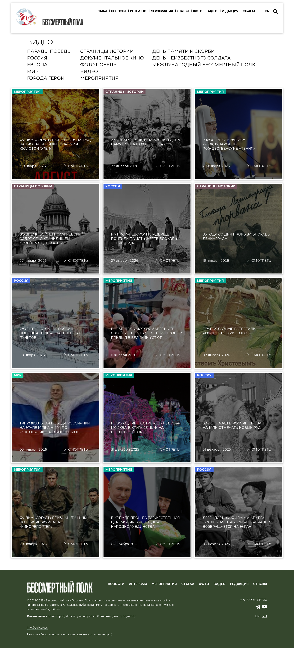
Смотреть (78, 166)
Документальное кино (112, 58)
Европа (37, 64)
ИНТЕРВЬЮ (138, 584)
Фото (197, 11)
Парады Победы (49, 51)
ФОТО (204, 584)
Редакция (230, 11)
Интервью (138, 11)
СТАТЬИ (187, 584)
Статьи (182, 11)
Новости (118, 11)
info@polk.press (37, 627)
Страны (249, 11)
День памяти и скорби (183, 51)
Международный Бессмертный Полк (203, 64)
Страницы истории (107, 51)
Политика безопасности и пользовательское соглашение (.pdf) (69, 634)
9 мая (102, 11)
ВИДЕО (220, 584)
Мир (32, 71)
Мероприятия (162, 11)
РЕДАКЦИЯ (239, 584)
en (267, 11)
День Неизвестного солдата (191, 58)
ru (264, 616)
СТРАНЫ (260, 584)
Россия (37, 58)
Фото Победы (99, 64)
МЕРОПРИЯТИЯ (164, 584)
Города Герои (45, 78)
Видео (212, 11)
